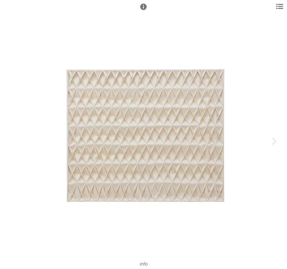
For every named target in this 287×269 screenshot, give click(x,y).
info (144, 264)
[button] (143, 10)
